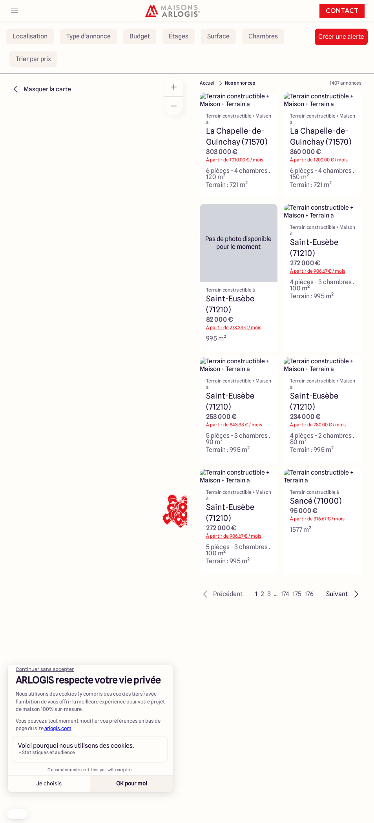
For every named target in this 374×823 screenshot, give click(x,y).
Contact (342, 11)
